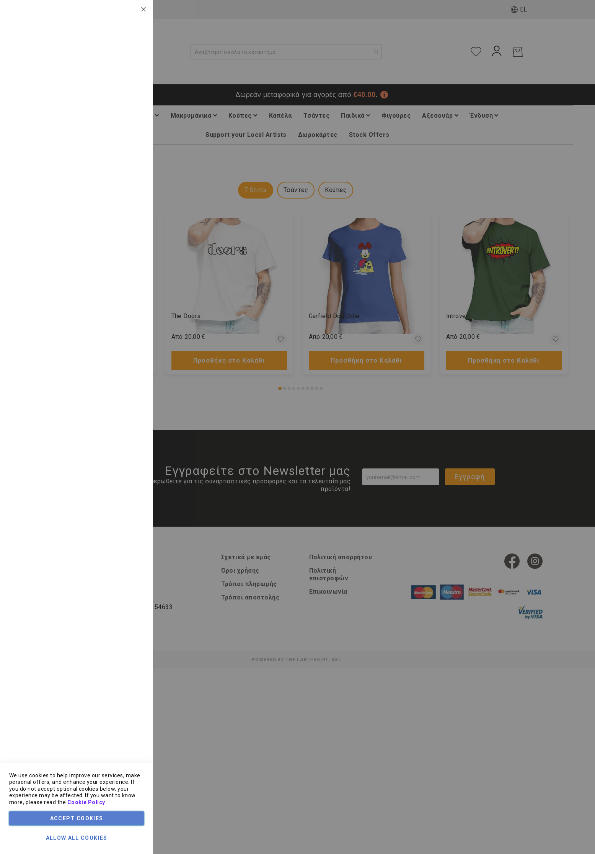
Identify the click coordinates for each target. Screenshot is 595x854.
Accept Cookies (76, 818)
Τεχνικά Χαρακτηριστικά (113, 59)
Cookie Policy (86, 802)
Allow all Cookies (77, 838)
